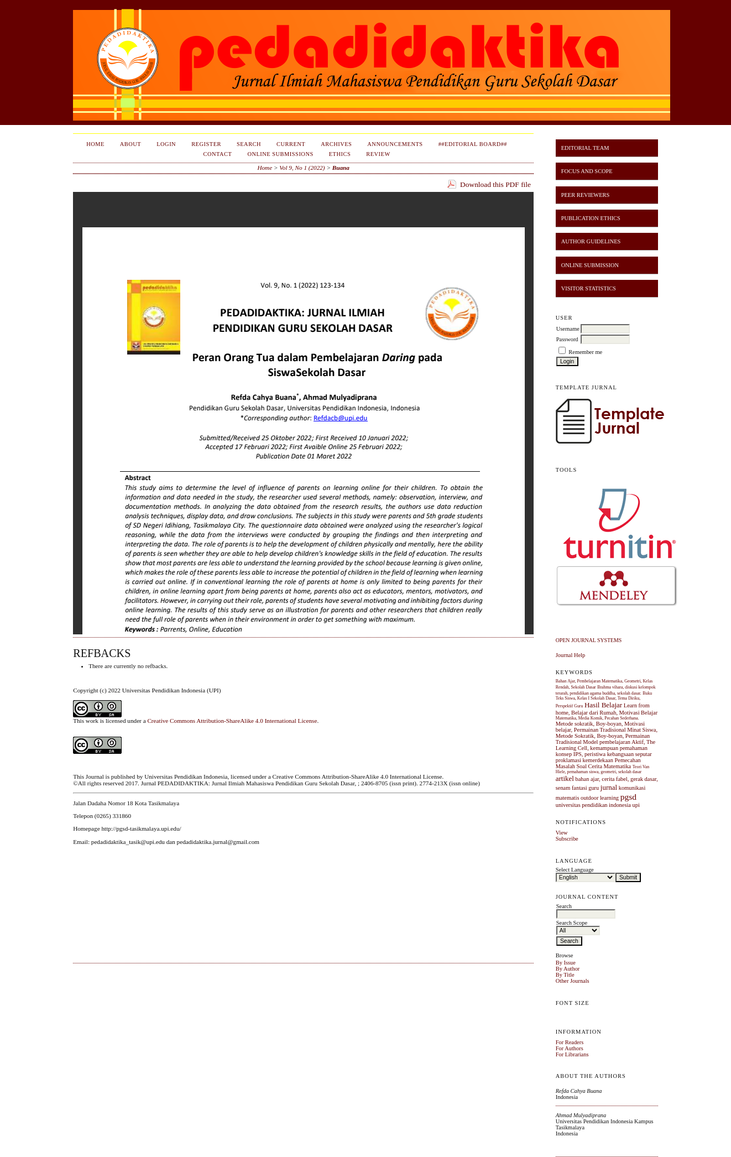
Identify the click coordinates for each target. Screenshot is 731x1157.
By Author (568, 969)
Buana (340, 167)
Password (567, 339)
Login (166, 144)
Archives (336, 144)
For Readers (570, 1042)
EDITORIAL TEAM (585, 148)
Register (206, 144)
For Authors (569, 1048)
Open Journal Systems (589, 640)
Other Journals (572, 981)
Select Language (575, 870)
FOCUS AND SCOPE (587, 171)
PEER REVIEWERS (585, 195)
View (562, 833)
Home (95, 144)
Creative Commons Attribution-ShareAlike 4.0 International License (232, 720)
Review (378, 154)
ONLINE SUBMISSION (590, 265)
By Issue (566, 963)
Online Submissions (280, 154)
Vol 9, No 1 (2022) (302, 167)
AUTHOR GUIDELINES (591, 241)
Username (567, 329)
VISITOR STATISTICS (588, 288)
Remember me (585, 352)
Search (249, 144)
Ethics (340, 154)
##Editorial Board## (472, 144)
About (130, 144)
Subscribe (567, 839)
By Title (565, 975)
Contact (217, 154)
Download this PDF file (495, 184)
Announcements (394, 144)
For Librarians (572, 1054)
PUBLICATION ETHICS (590, 218)
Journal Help (570, 655)
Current (290, 144)
